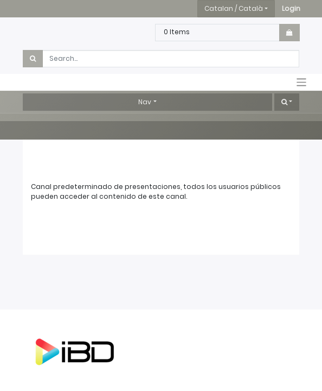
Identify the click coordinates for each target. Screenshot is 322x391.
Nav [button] (144, 101)
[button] (291, 8)
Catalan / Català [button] (233, 8)
